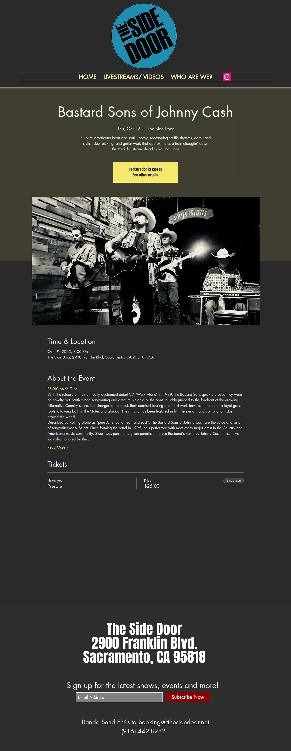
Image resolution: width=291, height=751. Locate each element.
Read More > (58, 447)
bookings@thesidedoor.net (174, 722)
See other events (145, 175)
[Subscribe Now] (188, 697)
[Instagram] (227, 77)
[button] (191, 77)
